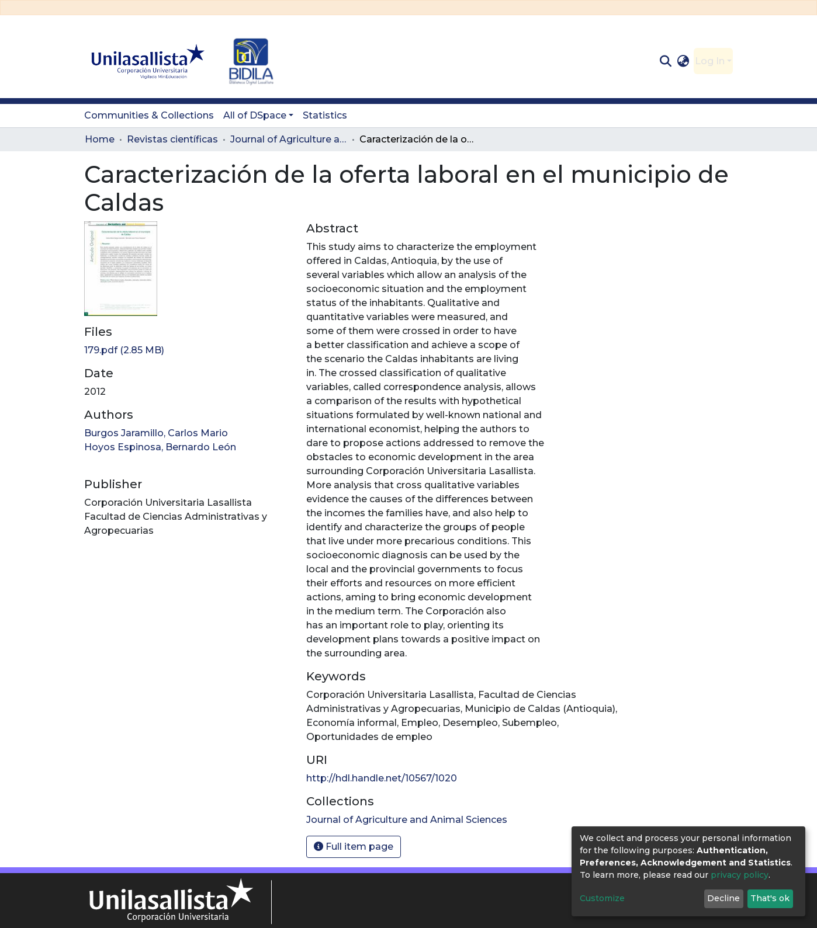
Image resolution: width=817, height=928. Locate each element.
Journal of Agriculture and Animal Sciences (288, 139)
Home (100, 139)
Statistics (325, 115)
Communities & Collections (149, 115)
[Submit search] (665, 61)
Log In (710, 61)
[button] (683, 61)
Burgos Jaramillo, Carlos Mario (156, 433)
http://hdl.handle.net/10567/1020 (381, 778)
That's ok (770, 898)
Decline (723, 898)
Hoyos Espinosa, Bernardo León (160, 447)
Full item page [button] (353, 846)
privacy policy (739, 875)
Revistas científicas (172, 139)
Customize (602, 898)
